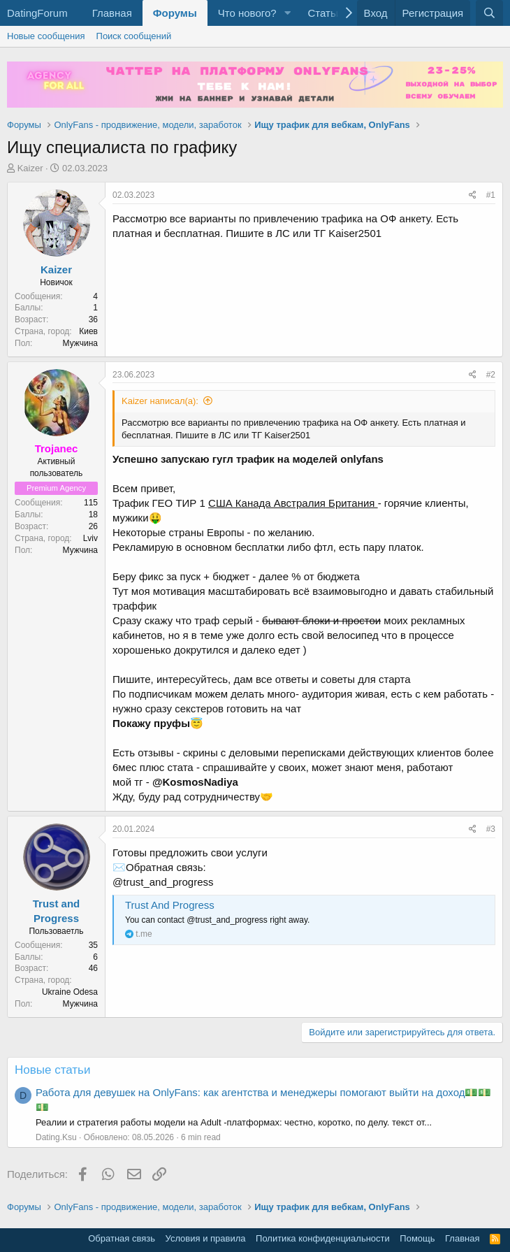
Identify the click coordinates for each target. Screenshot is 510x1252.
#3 (490, 829)
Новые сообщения (46, 36)
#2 (490, 375)
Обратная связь (121, 1238)
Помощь (417, 1238)
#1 (490, 195)
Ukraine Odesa (70, 992)
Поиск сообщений (134, 36)
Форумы (175, 13)
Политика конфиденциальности (323, 1238)
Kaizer (30, 168)
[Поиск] (489, 13)
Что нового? (247, 13)
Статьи (324, 13)
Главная (112, 13)
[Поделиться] (472, 195)
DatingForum (37, 13)
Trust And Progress (169, 905)
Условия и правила (206, 1238)
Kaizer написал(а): (160, 401)
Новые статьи (52, 1070)
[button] (287, 13)
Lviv (90, 538)
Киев (88, 331)
